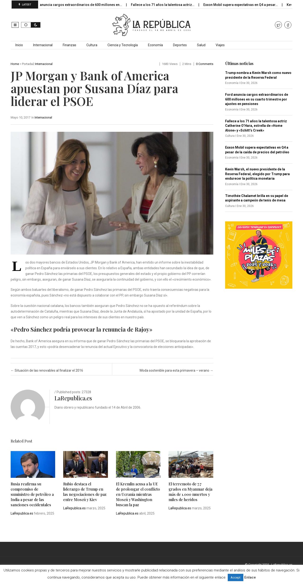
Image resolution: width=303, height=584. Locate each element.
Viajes (220, 45)
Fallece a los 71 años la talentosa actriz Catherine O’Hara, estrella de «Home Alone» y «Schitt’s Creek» (256, 125)
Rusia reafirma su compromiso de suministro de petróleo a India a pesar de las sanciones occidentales (32, 494)
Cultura (91, 45)
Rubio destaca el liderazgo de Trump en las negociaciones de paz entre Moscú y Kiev (85, 491)
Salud (201, 45)
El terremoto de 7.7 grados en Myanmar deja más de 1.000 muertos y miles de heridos (190, 491)
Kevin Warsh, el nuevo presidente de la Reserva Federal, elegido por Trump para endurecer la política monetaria (257, 173)
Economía (155, 45)
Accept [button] (236, 577)
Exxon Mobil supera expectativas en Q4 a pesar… (244, 5)
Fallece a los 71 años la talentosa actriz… (167, 5)
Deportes (180, 45)
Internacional (43, 45)
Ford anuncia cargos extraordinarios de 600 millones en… (80, 5)
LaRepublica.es (73, 398)
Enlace (250, 577)
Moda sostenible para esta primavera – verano (176, 370)
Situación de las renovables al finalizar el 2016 (47, 370)
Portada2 (28, 64)
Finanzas (69, 45)
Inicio (19, 45)
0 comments (204, 64)
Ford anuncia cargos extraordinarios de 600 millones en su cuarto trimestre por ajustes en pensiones (256, 99)
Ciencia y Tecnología (122, 45)
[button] (15, 25)
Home (15, 64)
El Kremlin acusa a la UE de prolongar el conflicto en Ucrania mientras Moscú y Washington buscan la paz (138, 494)
